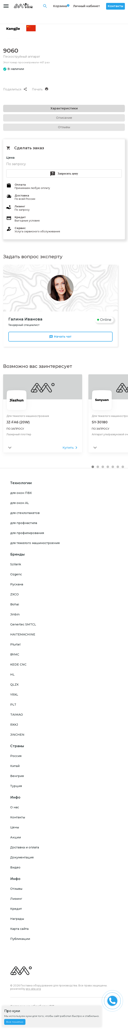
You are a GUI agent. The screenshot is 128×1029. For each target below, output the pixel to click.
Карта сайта (19, 928)
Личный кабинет (86, 6)
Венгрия (17, 776)
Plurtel (15, 644)
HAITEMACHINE (22, 634)
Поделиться (15, 89)
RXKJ (14, 724)
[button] (93, 466)
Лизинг (16, 898)
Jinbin (15, 614)
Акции (15, 837)
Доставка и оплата (24, 847)
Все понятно (14, 1021)
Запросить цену (64, 173)
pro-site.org (33, 988)
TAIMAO (16, 714)
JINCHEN (17, 734)
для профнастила (23, 523)
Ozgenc (16, 574)
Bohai (14, 604)
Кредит (16, 908)
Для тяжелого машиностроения (27, 415)
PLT (13, 704)
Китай (15, 766)
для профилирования (27, 533)
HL (12, 674)
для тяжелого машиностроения (35, 543)
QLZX (14, 684)
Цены (14, 827)
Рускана (16, 584)
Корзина (60, 6)
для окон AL (19, 503)
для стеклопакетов (25, 513)
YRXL (14, 694)
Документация (22, 857)
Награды (17, 918)
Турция (16, 786)
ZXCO (14, 594)
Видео (15, 867)
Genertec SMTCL (23, 624)
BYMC (14, 654)
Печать (40, 89)
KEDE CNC (18, 664)
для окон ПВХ (21, 493)
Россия (15, 756)
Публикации (20, 938)
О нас (14, 807)
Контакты (115, 6)
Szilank (15, 564)
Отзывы (16, 888)
